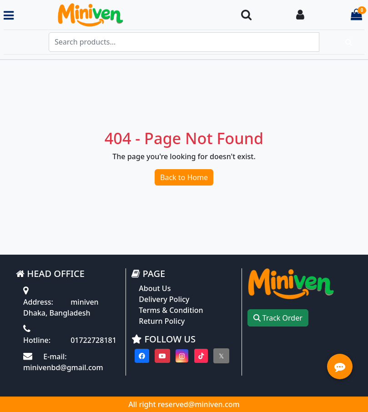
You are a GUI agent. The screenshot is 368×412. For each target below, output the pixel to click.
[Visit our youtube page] (162, 356)
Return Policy (162, 321)
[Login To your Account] (300, 15)
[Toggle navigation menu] (9, 15)
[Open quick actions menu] (340, 366)
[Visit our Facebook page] (142, 356)
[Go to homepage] (123, 15)
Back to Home (184, 177)
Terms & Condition (171, 310)
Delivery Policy (164, 299)
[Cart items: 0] (356, 15)
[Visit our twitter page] (221, 355)
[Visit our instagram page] (182, 355)
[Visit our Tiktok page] (201, 356)
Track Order (277, 318)
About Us (155, 288)
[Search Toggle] (246, 15)
